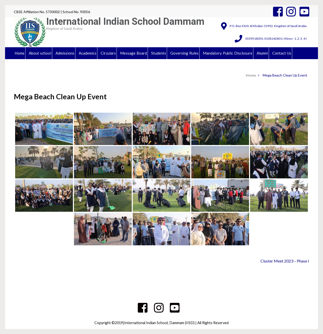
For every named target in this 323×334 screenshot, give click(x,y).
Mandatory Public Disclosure (227, 53)
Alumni (262, 53)
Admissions (65, 53)
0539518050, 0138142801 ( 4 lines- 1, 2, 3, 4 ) (276, 38)
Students (158, 53)
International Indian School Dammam (125, 21)
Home (19, 53)
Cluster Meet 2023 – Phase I (284, 260)
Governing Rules (184, 53)
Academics (87, 53)
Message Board (133, 53)
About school (40, 53)
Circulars (108, 53)
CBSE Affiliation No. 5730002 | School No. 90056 (52, 12)
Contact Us (281, 53)
